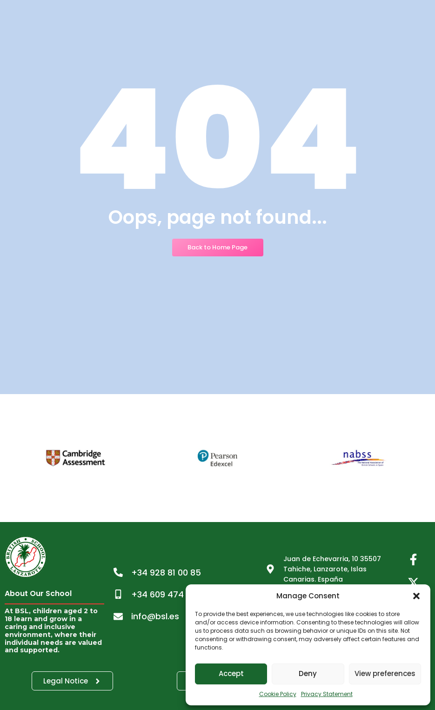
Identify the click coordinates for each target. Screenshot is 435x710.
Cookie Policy (277, 694)
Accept (231, 673)
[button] (416, 596)
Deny (308, 673)
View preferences (385, 673)
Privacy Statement (327, 694)
